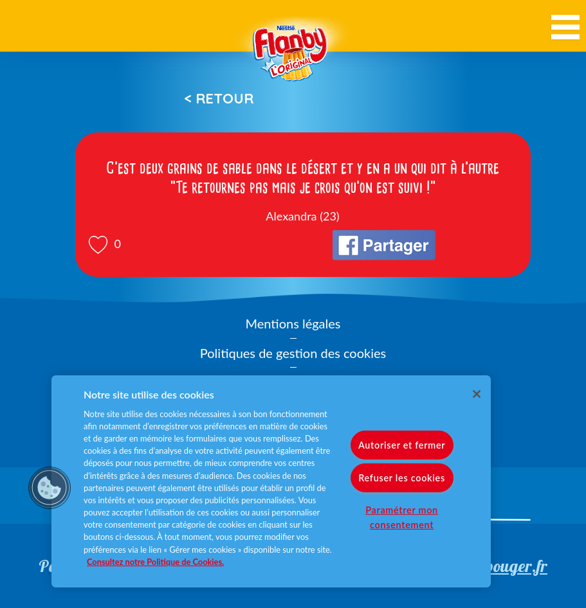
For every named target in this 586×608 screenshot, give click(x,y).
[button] (49, 487)
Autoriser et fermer (401, 445)
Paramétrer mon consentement (401, 517)
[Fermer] (476, 394)
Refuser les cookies (401, 477)
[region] (271, 481)
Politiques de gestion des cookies (293, 353)
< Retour (218, 98)
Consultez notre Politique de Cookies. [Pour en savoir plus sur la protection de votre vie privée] (155, 562)
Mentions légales (293, 323)
